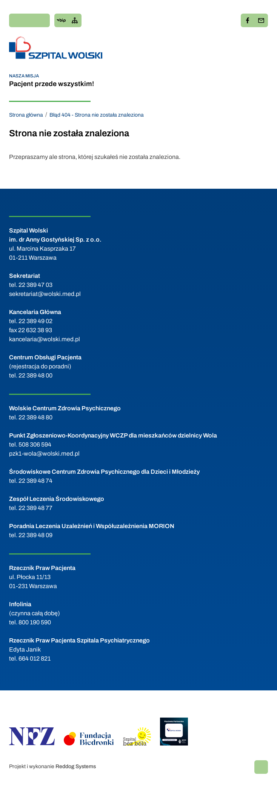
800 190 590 (34, 622)
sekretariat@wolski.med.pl (45, 294)
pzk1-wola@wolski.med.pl (44, 453)
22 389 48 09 (35, 535)
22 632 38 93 (35, 330)
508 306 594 (34, 444)
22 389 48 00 (35, 375)
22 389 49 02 (35, 321)
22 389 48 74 (35, 481)
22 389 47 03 (35, 285)
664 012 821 (34, 658)
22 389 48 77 (35, 508)
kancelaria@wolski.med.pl (44, 339)
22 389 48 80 (35, 417)
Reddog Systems (75, 766)
